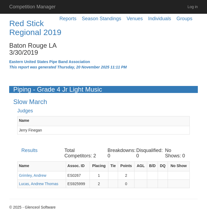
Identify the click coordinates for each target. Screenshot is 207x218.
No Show (179, 166)
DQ (162, 166)
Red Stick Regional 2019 (35, 28)
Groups (184, 18)
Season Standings (101, 18)
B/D (152, 166)
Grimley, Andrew (32, 175)
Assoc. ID (76, 166)
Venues (135, 18)
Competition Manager (32, 6)
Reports (68, 18)
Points (126, 166)
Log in (193, 7)
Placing (99, 166)
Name (24, 120)
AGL (141, 166)
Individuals (159, 18)
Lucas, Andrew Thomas (38, 184)
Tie (113, 166)
